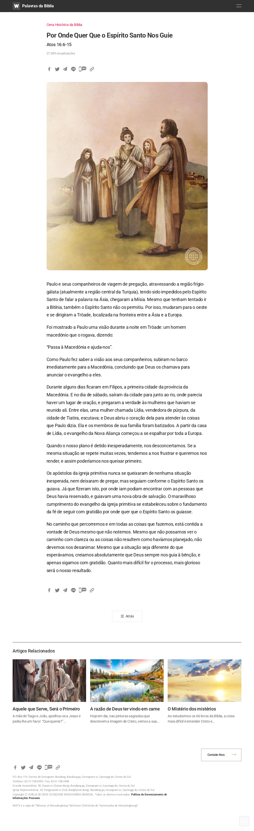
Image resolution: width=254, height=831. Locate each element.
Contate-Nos (216, 755)
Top (244, 821)
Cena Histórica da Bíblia (64, 25)
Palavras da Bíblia (38, 6)
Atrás (130, 616)
